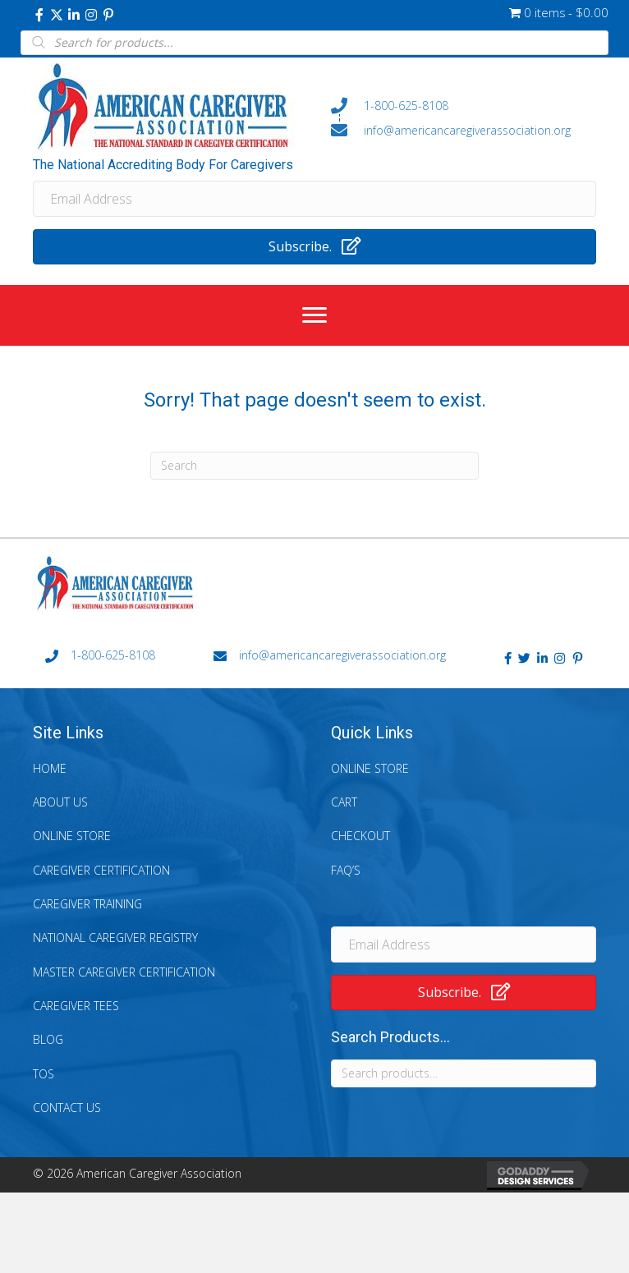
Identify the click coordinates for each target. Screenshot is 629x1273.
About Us (60, 802)
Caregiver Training (87, 904)
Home (50, 768)
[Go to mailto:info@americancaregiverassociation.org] (463, 130)
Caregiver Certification (101, 870)
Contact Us (67, 1107)
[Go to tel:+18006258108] (463, 106)
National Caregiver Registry (115, 937)
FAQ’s (345, 870)
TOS (43, 1074)
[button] (39, 14)
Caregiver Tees (76, 1005)
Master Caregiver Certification (124, 972)
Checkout (360, 835)
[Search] (314, 466)
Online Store (72, 835)
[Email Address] (314, 199)
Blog (48, 1039)
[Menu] (314, 315)
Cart (344, 802)
